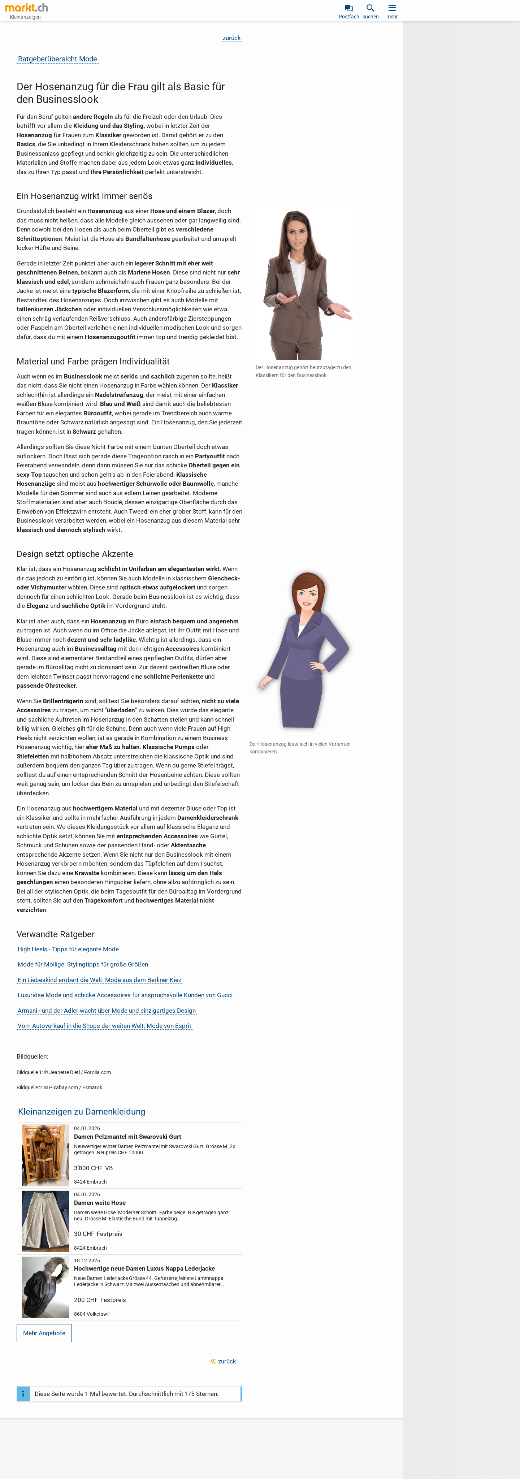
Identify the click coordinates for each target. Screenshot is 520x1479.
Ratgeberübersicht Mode (57, 59)
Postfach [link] (349, 17)
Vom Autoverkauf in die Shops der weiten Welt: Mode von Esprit (104, 1025)
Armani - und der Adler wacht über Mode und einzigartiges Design (107, 1010)
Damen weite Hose (100, 1202)
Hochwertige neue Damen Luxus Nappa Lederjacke (144, 1268)
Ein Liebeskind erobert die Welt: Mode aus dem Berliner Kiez (99, 979)
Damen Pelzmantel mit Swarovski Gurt (127, 1136)
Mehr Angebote (44, 1333)
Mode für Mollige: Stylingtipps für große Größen (83, 964)
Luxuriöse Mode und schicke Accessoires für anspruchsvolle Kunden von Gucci (125, 995)
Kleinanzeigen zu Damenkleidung (81, 1111)
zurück (232, 38)
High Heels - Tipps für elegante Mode (68, 949)
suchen (371, 17)
